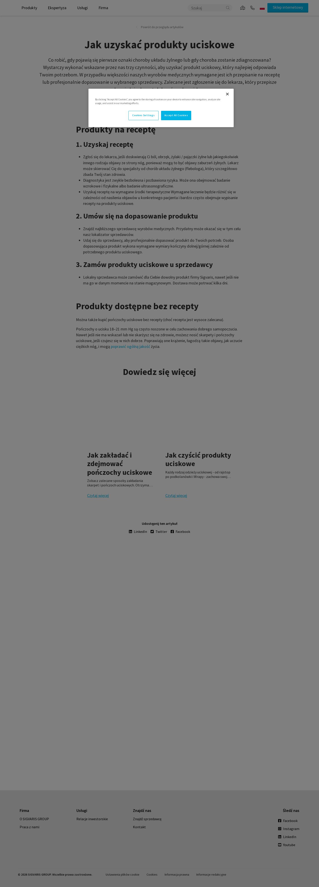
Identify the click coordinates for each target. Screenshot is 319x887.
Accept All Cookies (176, 115)
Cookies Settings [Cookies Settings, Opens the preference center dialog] (143, 115)
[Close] (227, 94)
